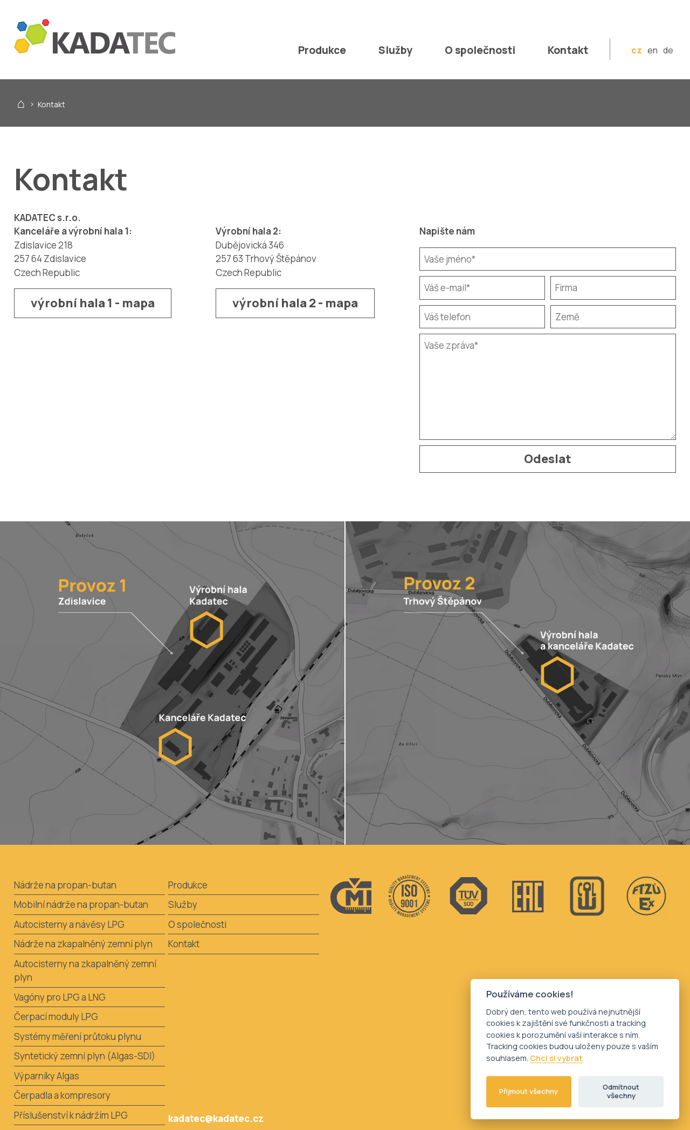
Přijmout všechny (528, 1091)
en (652, 50)
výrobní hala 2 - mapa (295, 303)
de (668, 50)
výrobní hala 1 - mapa (93, 303)
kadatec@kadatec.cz (216, 1118)
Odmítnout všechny (621, 1091)
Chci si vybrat (556, 1058)
